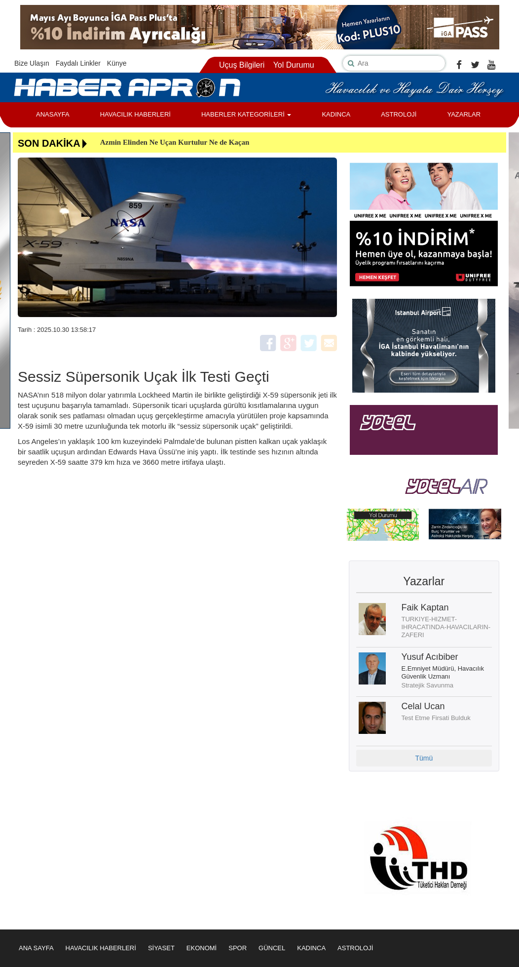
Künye (117, 63)
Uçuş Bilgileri (241, 65)
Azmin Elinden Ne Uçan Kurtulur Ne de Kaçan (175, 142)
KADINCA (336, 114)
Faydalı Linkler (78, 63)
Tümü (424, 758)
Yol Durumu (293, 65)
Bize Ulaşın (31, 63)
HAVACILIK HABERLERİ (135, 114)
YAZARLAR (464, 114)
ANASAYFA (53, 114)
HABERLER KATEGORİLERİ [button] (246, 114)
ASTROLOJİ (398, 114)
